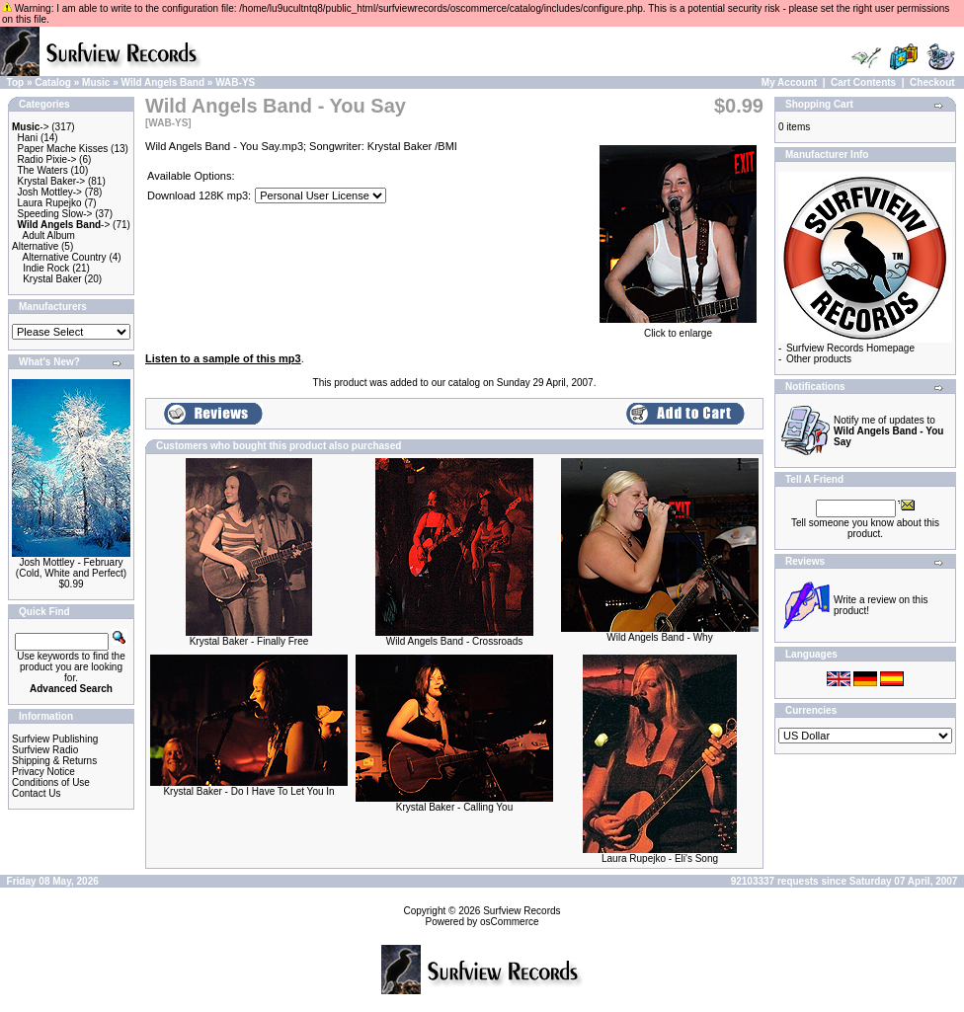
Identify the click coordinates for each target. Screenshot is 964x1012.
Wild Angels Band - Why (659, 637)
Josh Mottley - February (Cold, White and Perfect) (71, 568)
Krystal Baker (52, 278)
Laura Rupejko (50, 202)
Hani (28, 137)
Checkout (932, 82)
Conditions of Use (51, 782)
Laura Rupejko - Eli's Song (660, 858)
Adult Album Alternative (43, 241)
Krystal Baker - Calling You (454, 807)
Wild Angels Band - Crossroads (454, 641)
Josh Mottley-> (50, 192)
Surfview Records (521, 910)
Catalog (53, 82)
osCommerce (509, 921)
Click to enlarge (678, 329)
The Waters (42, 170)
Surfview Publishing (55, 739)
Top (16, 82)
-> (30, 126)
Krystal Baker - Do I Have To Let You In (248, 791)
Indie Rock (46, 268)
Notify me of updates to (888, 431)
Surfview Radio (45, 749)
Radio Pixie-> (47, 159)
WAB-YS (235, 82)
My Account (789, 82)
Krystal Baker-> (52, 181)
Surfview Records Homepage (850, 348)
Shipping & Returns (54, 760)
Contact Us (36, 793)
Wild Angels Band (163, 82)
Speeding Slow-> (55, 213)
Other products (818, 358)
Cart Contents (863, 82)
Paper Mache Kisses (63, 148)
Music (96, 82)
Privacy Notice (43, 771)
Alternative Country (65, 257)
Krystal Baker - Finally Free (249, 641)
